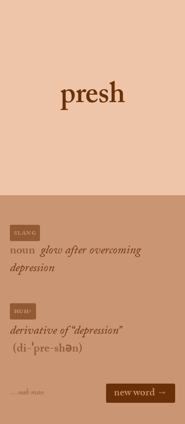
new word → (140, 394)
